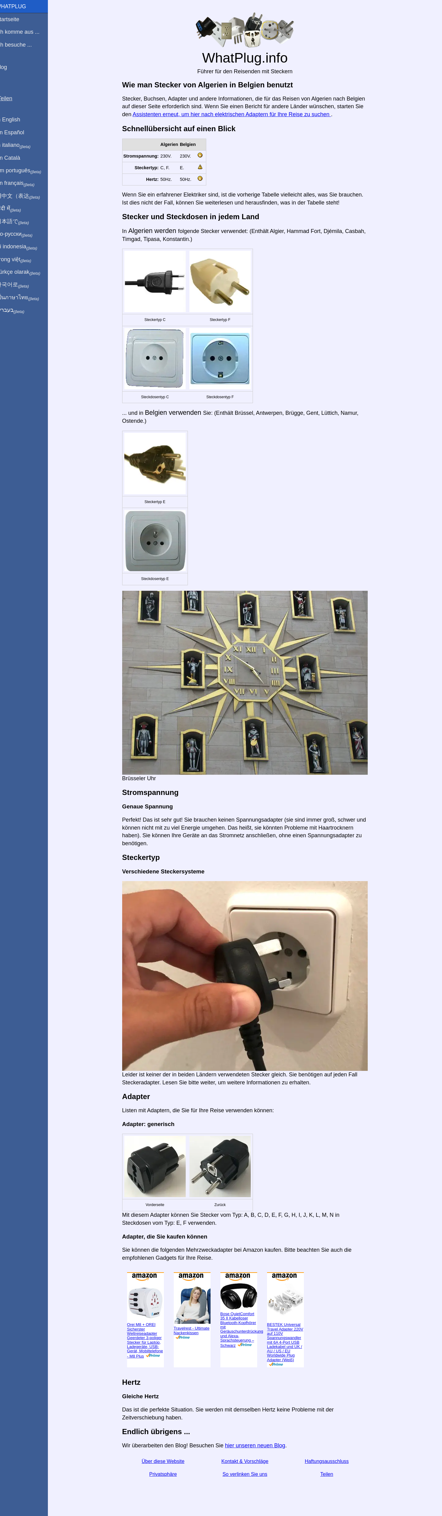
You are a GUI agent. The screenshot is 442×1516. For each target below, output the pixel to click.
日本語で (19, 221)
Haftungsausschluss (330, 1461)
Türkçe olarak (25, 272)
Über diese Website (166, 1461)
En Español (17, 132)
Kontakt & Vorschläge (248, 1461)
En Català (15, 158)
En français (22, 183)
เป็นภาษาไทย (24, 297)
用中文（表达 (25, 196)
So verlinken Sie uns (248, 1474)
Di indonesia (24, 246)
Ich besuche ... (21, 45)
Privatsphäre (166, 1474)
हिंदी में (16, 208)
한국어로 (19, 284)
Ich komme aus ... (25, 32)
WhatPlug (18, 6)
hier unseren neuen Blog (259, 1445)
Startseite (15, 19)
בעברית (17, 310)
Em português (26, 170)
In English (15, 119)
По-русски (21, 234)
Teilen (330, 1474)
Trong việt (21, 259)
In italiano (20, 145)
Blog (8, 67)
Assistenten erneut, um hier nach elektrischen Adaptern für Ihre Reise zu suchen (235, 114)
